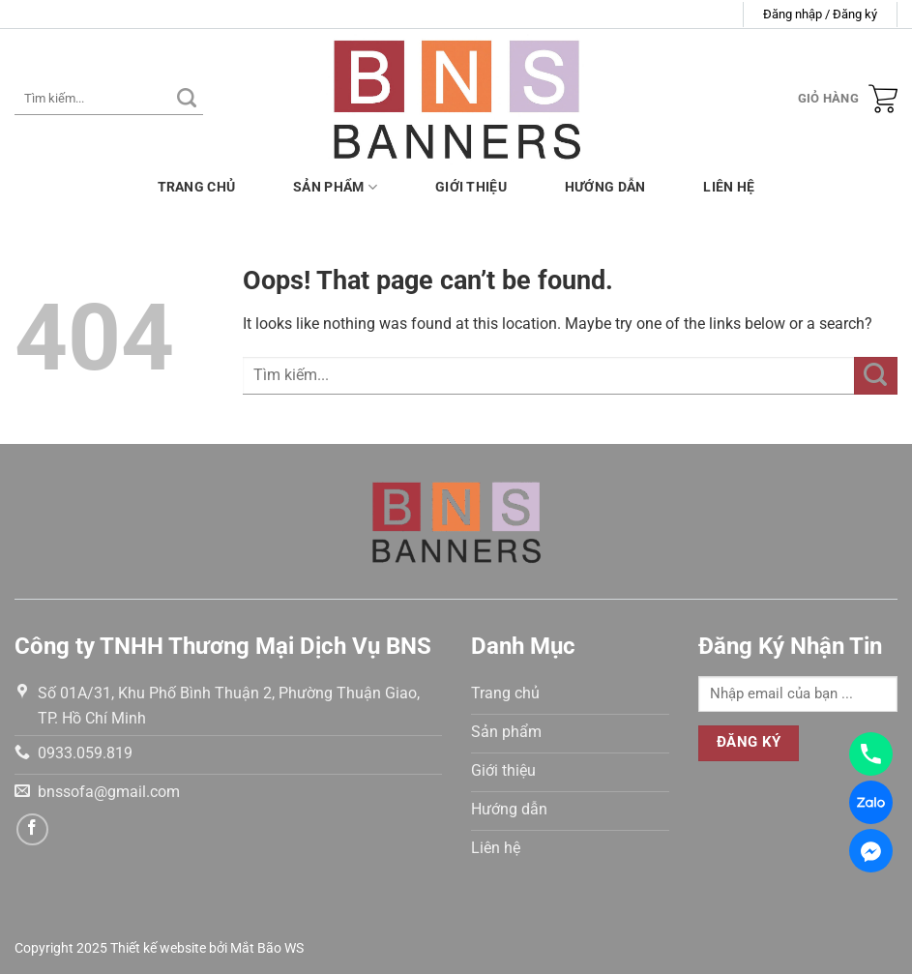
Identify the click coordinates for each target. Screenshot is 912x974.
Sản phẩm (335, 187)
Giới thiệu (471, 187)
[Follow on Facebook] (32, 829)
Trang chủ (197, 187)
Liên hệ (728, 187)
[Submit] (186, 98)
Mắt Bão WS (267, 948)
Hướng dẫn (605, 187)
